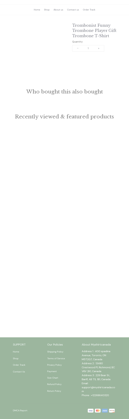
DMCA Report (20, 410)
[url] (99, 389)
